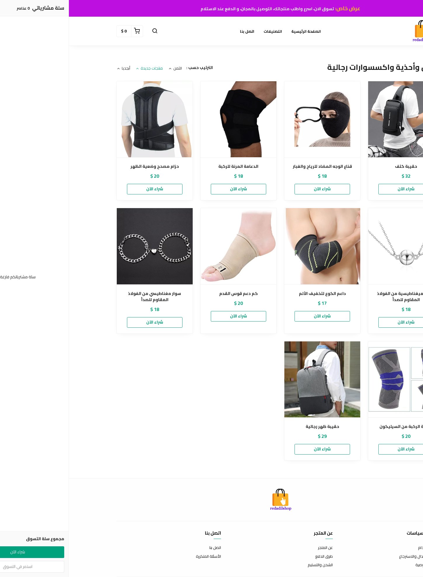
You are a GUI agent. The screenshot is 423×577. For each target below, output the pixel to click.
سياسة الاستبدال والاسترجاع (353, 556)
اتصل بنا (178, 31)
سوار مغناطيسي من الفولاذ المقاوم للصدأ (85, 297)
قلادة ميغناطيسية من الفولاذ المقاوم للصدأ (337, 297)
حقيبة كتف (337, 166)
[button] (86, 31)
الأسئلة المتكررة (139, 556)
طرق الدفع (255, 556)
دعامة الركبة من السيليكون (337, 427)
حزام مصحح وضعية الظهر (86, 166)
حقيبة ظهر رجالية (253, 427)
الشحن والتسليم (251, 565)
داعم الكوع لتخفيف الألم (253, 294)
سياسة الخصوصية (361, 565)
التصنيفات (204, 31)
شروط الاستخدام (362, 548)
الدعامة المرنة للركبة (169, 166)
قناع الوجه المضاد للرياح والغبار (253, 166)
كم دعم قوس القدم (169, 294)
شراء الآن (337, 189)
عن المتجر (256, 548)
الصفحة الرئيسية (237, 31)
